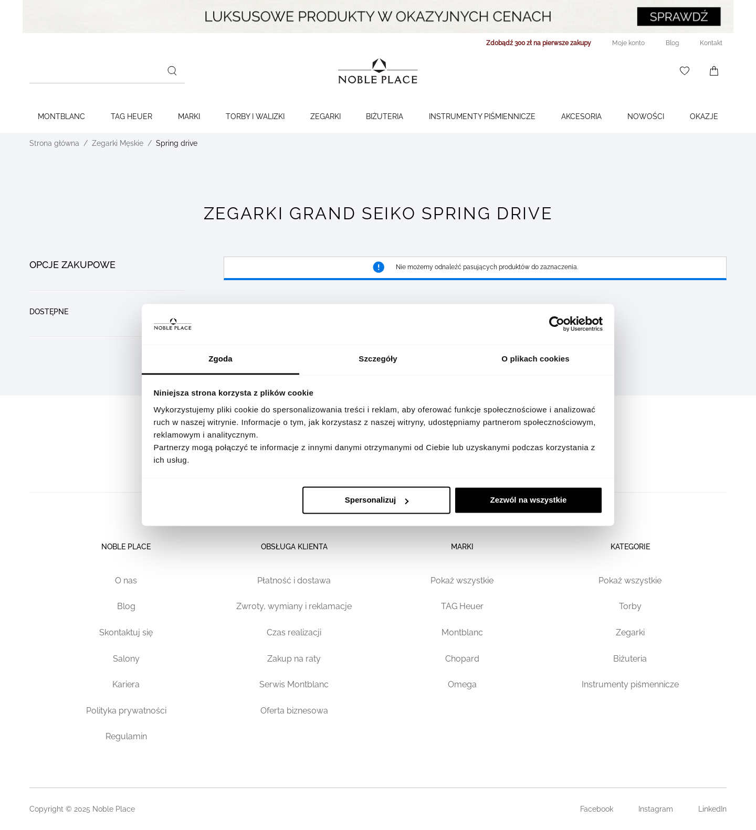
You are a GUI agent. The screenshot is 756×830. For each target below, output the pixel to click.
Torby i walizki (255, 116)
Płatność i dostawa (294, 581)
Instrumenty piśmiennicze (482, 116)
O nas (126, 581)
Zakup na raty (294, 659)
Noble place (126, 546)
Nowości (645, 116)
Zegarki (325, 116)
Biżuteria (384, 116)
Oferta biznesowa (294, 711)
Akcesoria (581, 116)
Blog (126, 606)
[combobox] (107, 70)
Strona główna (54, 143)
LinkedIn (712, 809)
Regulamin (126, 736)
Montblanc (61, 116)
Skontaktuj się (126, 632)
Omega (462, 684)
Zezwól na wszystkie (528, 500)
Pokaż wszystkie (462, 581)
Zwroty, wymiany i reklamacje (294, 606)
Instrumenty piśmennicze (630, 684)
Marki (189, 116)
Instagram (655, 809)
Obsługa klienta (294, 546)
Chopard (462, 659)
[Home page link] (378, 70)
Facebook (596, 809)
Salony (126, 659)
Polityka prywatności (126, 711)
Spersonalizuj (377, 500)
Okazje (704, 116)
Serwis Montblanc (294, 684)
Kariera (126, 684)
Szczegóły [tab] (378, 358)
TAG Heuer (131, 116)
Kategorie (630, 546)
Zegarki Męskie (117, 143)
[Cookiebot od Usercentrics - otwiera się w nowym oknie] (557, 324)
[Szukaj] (172, 71)
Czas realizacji (294, 632)
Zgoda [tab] (220, 358)
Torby (630, 606)
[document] (106, 294)
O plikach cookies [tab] (535, 358)
